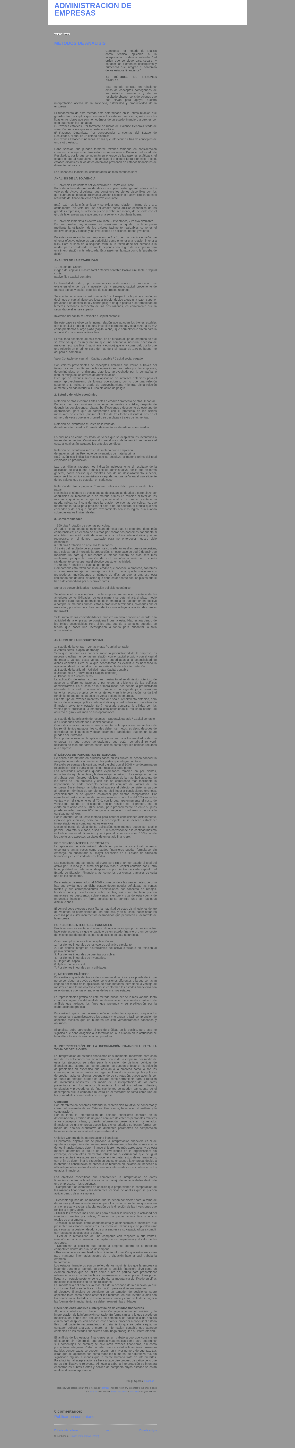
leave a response (119, 1391)
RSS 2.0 (93, 1391)
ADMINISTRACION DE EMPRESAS (92, 9)
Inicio (108, 1430)
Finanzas (149, 1381)
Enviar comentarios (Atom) (84, 1436)
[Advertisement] (80, 74)
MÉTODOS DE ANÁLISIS (80, 43)
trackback (134, 1391)
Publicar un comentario (74, 1416)
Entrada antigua (148, 1430)
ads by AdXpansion (62, 34)
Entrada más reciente (66, 1430)
